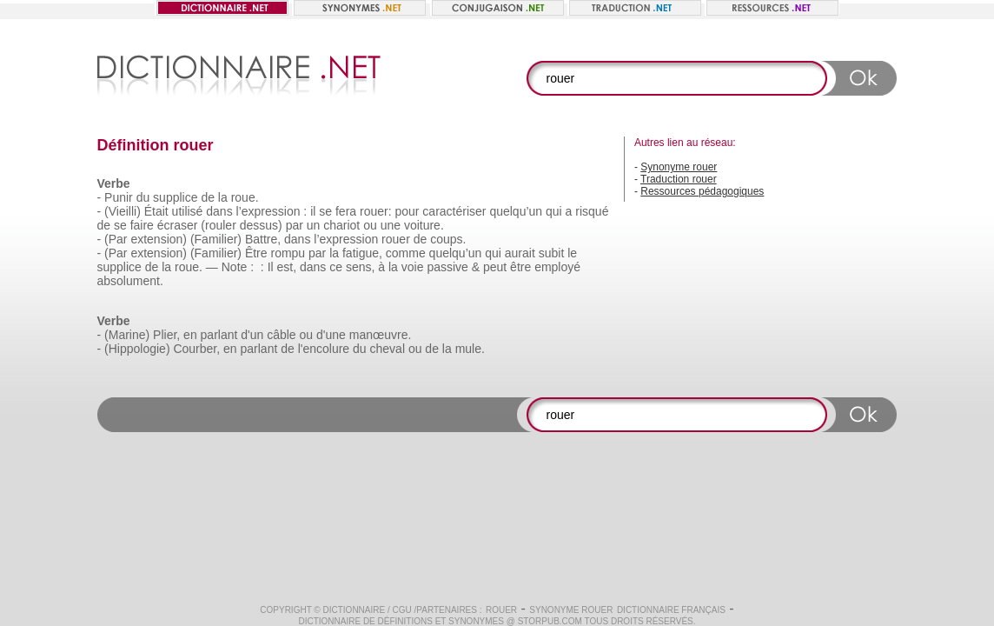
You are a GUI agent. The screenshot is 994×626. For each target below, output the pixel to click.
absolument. (130, 281)
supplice (175, 197)
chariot (341, 225)
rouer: (376, 211)
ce (335, 267)
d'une (331, 335)
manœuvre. (380, 335)
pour (406, 211)
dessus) (261, 225)
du (143, 197)
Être (256, 253)
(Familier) (216, 239)
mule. (470, 349)
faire (142, 225)
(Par (115, 239)
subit (552, 253)
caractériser (454, 211)
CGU (402, 610)
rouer (395, 239)
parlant (219, 335)
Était (156, 211)
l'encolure (324, 349)
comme (406, 253)
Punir (118, 197)
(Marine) (126, 335)
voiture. (424, 225)
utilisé (187, 211)
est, (287, 267)
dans (219, 211)
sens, (360, 267)
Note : (238, 267)
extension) (158, 239)
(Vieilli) (122, 211)
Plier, (166, 335)
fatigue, (362, 253)
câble (281, 335)
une (391, 225)
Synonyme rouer (678, 167)
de (208, 197)
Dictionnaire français (671, 610)
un (314, 225)
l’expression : (272, 211)
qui (554, 211)
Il (271, 267)
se (325, 211)
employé (557, 267)
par (294, 225)
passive (447, 267)
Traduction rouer (678, 179)
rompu (287, 253)
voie (412, 267)
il (312, 211)
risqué (591, 211)
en (190, 335)
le (572, 253)
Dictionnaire (354, 610)
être (520, 267)
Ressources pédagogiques (702, 191)
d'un (252, 335)
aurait (520, 253)
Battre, (263, 239)
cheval (387, 349)
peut (495, 267)
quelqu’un (515, 211)
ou (370, 225)
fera (345, 211)
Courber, (196, 349)
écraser (177, 225)
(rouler (218, 225)
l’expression (346, 239)
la (223, 197)
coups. (448, 239)
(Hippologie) (136, 349)
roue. (245, 197)
